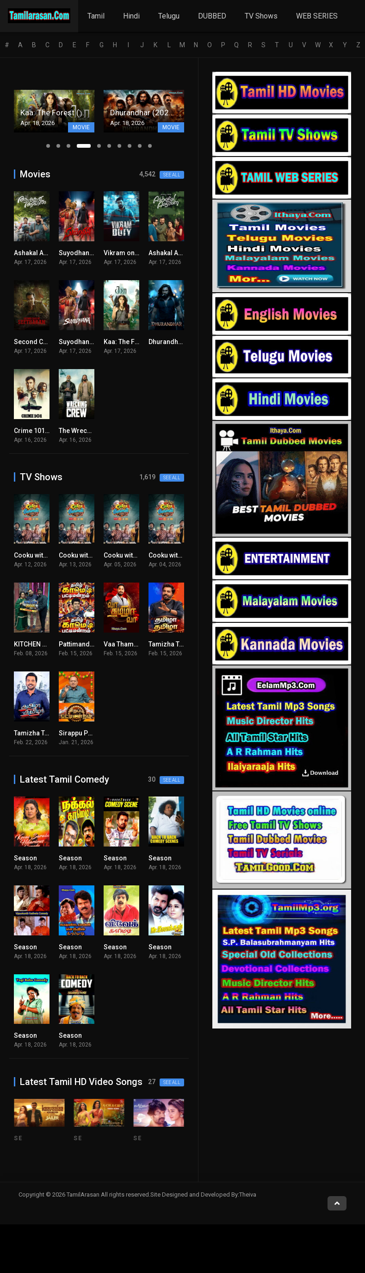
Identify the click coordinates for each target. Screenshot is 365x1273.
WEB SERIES (317, 16)
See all (171, 174)
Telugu (168, 16)
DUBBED (212, 16)
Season (25, 858)
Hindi (131, 16)
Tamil (96, 16)
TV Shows (261, 16)
